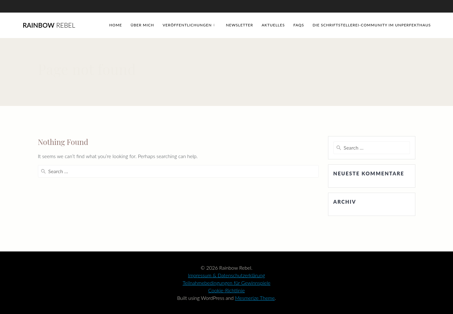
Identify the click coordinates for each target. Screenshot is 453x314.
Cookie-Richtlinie (226, 290)
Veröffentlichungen (187, 25)
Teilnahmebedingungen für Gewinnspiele (227, 283)
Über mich (142, 25)
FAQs (298, 25)
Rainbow (49, 25)
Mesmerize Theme (255, 298)
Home (115, 25)
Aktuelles (273, 25)
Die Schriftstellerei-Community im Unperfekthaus (372, 25)
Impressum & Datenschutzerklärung (226, 275)
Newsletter (239, 25)
